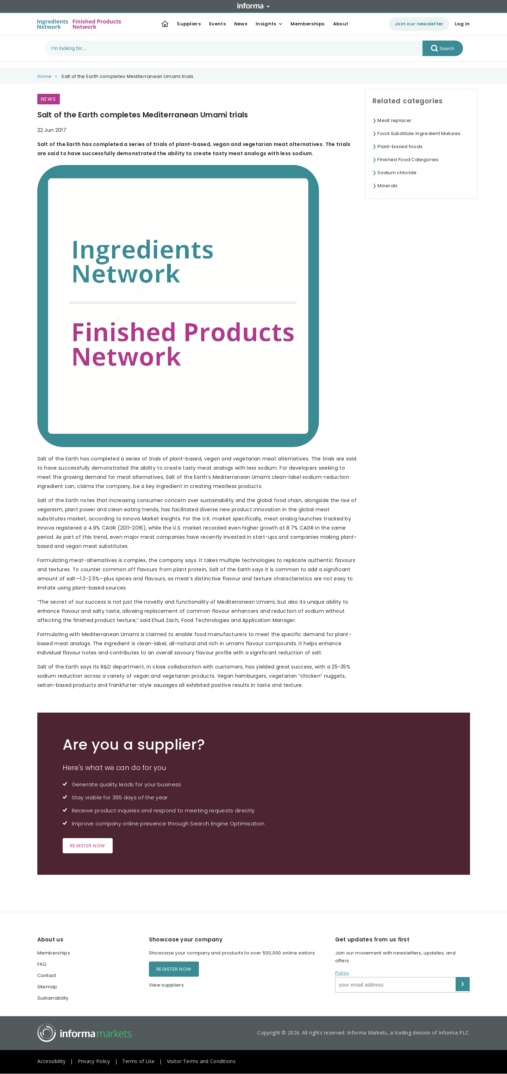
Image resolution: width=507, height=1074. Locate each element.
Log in (462, 23)
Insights (266, 23)
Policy (342, 973)
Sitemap (47, 986)
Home (44, 76)
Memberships (307, 23)
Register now (87, 845)
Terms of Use (138, 1061)
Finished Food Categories (407, 159)
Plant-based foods (400, 146)
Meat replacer (394, 120)
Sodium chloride (397, 172)
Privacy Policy (94, 1061)
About (341, 23)
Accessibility (51, 1061)
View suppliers (166, 985)
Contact (46, 975)
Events (217, 23)
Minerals (387, 185)
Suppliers (189, 23)
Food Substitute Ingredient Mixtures (419, 133)
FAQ (42, 964)
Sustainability (53, 998)
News (240, 23)
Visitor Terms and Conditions (201, 1061)
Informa (253, 5)
